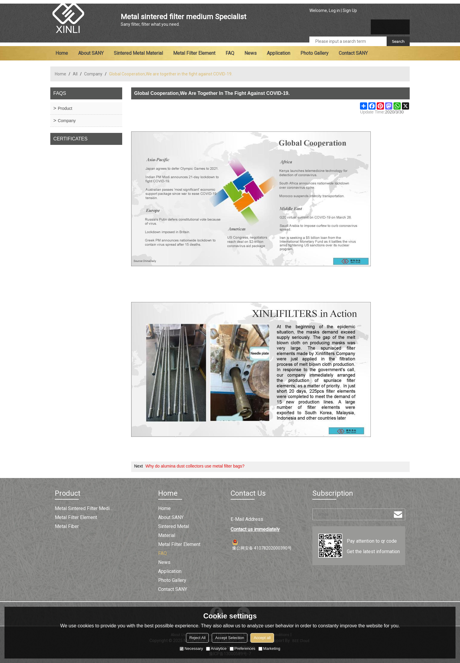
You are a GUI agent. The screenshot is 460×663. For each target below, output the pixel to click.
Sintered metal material (138, 53)
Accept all (262, 637)
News (250, 53)
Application (278, 53)
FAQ (230, 53)
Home (61, 53)
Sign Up (350, 10)
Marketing (269, 648)
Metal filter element (194, 53)
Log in (334, 10)
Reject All (197, 637)
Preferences (242, 648)
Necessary (191, 648)
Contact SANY (353, 53)
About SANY (91, 53)
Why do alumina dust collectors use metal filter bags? (195, 466)
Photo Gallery (314, 53)
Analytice (216, 648)
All (75, 74)
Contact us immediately (255, 529)
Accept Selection (229, 637)
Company (93, 74)
